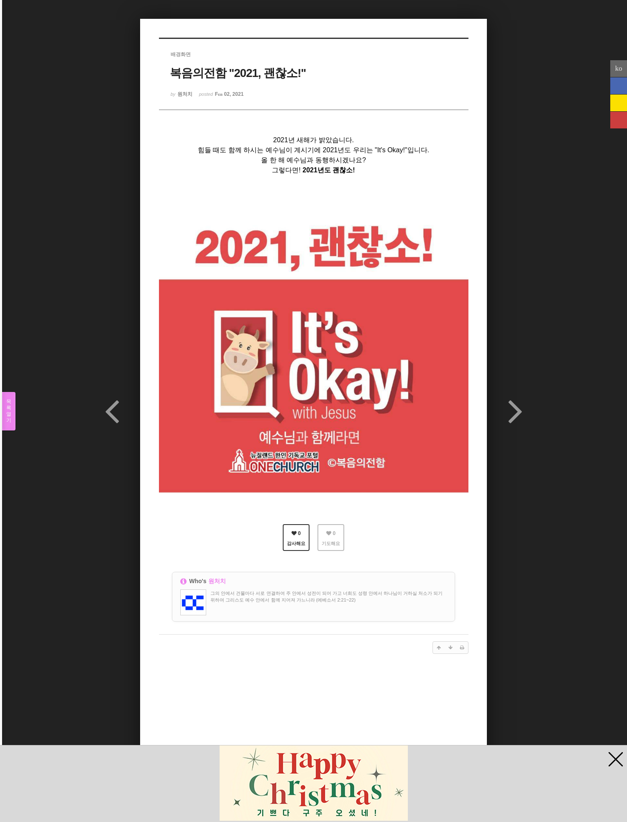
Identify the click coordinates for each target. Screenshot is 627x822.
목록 (8, 411)
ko (618, 68)
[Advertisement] (313, 725)
